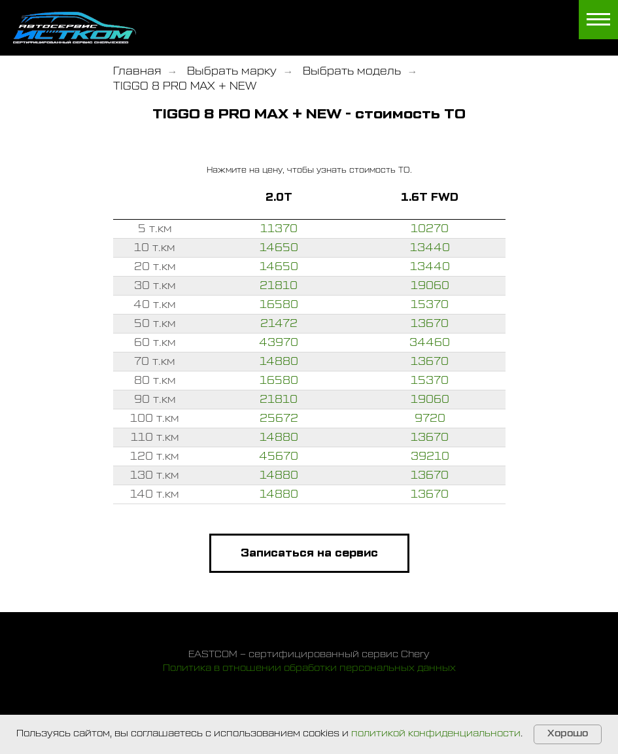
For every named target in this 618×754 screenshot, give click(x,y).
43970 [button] (278, 342)
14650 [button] (279, 248)
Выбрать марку (232, 71)
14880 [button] (279, 361)
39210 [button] (430, 456)
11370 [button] (279, 229)
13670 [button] (430, 323)
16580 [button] (279, 305)
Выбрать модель (352, 71)
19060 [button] (430, 286)
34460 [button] (429, 342)
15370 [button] (430, 305)
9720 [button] (430, 418)
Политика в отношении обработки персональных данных (309, 668)
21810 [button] (279, 286)
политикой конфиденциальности (436, 733)
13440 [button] (430, 248)
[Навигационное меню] (598, 19)
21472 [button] (279, 323)
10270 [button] (430, 229)
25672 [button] (279, 418)
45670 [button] (278, 456)
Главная (137, 71)
